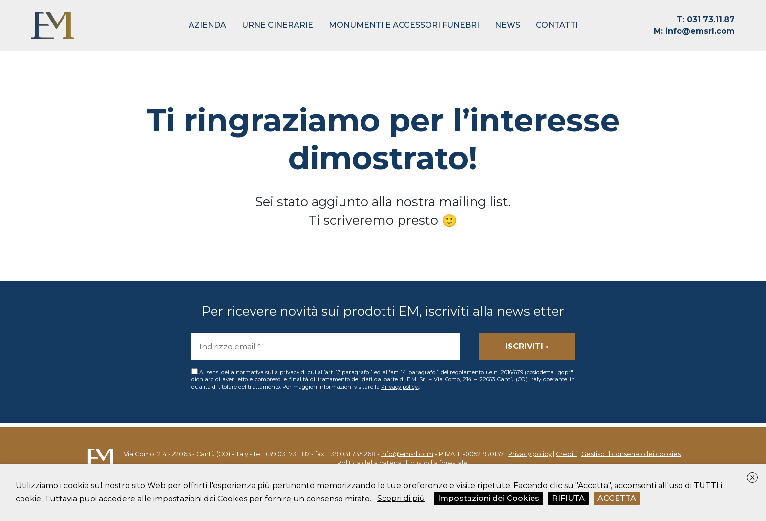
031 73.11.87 (706, 19)
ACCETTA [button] (616, 498)
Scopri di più (401, 498)
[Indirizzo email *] (326, 346)
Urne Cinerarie (277, 25)
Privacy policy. (400, 386)
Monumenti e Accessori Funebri (404, 25)
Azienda (207, 25)
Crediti (566, 453)
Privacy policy (530, 453)
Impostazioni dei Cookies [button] (488, 498)
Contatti (557, 25)
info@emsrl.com (694, 31)
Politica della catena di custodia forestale (402, 463)
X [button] (752, 477)
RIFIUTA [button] (568, 498)
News (507, 25)
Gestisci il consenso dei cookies (631, 453)
